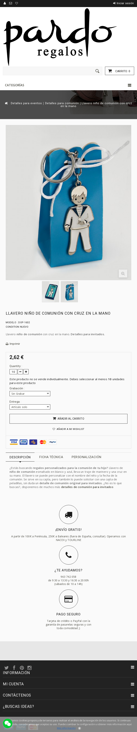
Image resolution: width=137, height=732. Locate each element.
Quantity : (16, 366)
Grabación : (18, 388)
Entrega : (16, 401)
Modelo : (12, 322)
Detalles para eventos (26, 103)
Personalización (86, 457)
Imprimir (15, 343)
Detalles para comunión (62, 103)
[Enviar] (97, 71)
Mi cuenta (13, 684)
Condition (12, 326)
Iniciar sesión (125, 3)
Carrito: (122, 71)
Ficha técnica (51, 457)
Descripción (20, 457)
